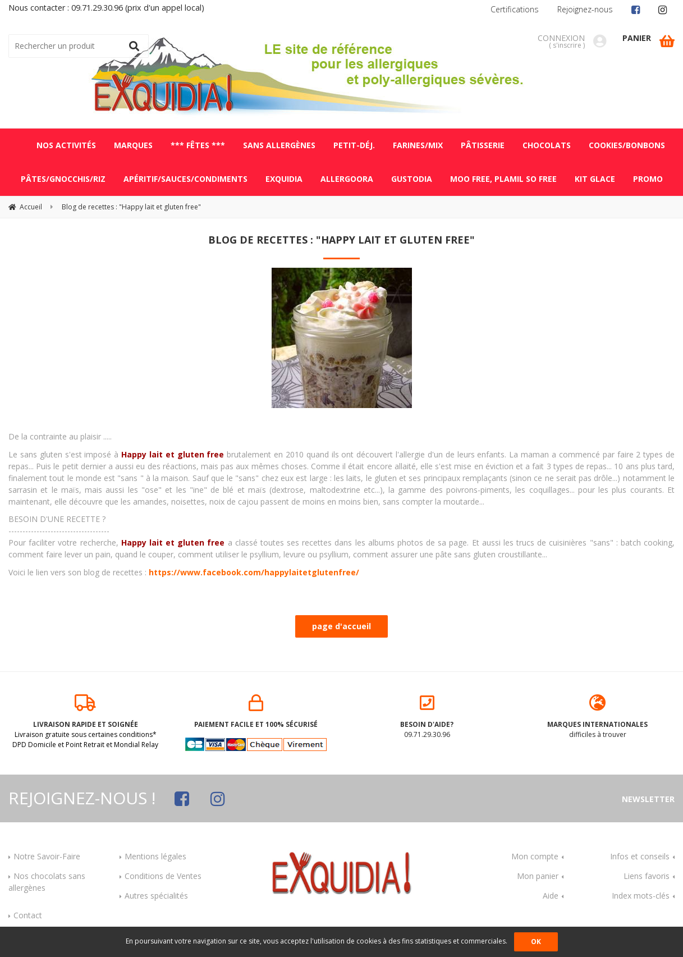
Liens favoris (647, 876)
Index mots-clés (641, 895)
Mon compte (534, 856)
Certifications (515, 9)
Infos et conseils (640, 856)
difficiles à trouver (598, 716)
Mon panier (537, 876)
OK (536, 941)
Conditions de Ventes (163, 876)
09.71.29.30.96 (427, 716)
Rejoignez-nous (585, 9)
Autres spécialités (156, 895)
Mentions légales (155, 856)
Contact (27, 915)
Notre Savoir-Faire (46, 856)
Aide (550, 895)
